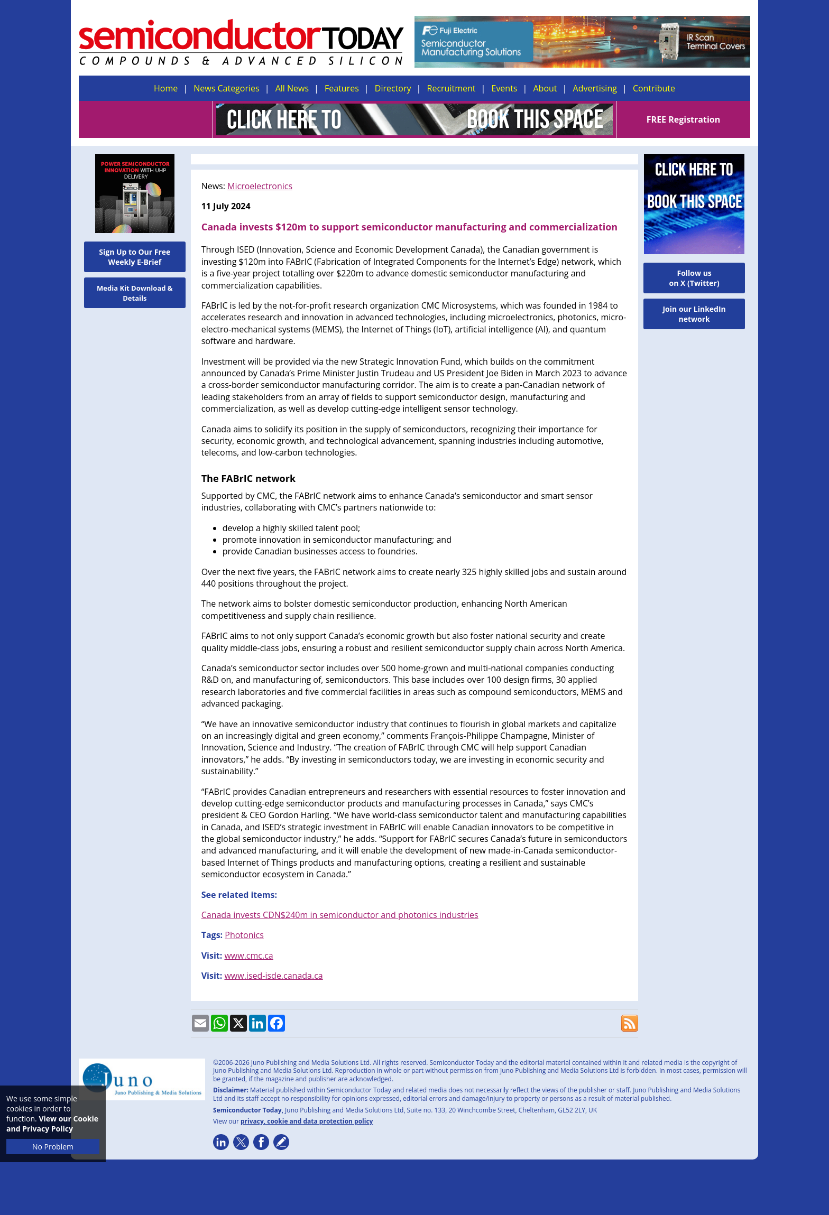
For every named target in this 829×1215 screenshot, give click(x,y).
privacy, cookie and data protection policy (307, 1121)
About (545, 88)
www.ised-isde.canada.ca (273, 975)
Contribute (654, 88)
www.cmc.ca (248, 955)
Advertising (595, 88)
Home (166, 88)
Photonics (244, 935)
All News (292, 88)
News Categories (226, 88)
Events (504, 88)
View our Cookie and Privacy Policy (52, 1124)
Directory (393, 88)
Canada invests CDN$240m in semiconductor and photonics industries (339, 915)
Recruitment (451, 88)
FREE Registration (683, 119)
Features (342, 88)
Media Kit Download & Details (135, 293)
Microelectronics (259, 186)
